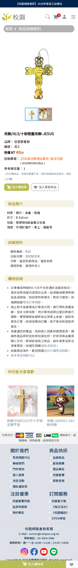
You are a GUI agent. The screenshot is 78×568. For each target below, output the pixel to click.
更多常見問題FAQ (23, 355)
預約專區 (18, 512)
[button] (47, 17)
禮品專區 (58, 469)
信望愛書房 (22, 141)
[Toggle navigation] (73, 17)
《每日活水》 (60, 507)
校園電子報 (59, 501)
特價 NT (9, 152)
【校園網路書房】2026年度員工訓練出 (39, 4)
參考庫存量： (13, 168)
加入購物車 (17, 187)
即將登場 (58, 481)
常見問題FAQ (21, 457)
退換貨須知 (48, 346)
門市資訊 (18, 469)
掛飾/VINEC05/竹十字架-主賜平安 (25, 422)
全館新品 (58, 457)
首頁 (9, 28)
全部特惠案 (19, 507)
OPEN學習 (59, 518)
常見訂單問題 (32, 302)
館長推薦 (58, 463)
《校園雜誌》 (60, 512)
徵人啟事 (18, 475)
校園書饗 (58, 475)
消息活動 (18, 481)
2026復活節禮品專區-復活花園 (41, 158)
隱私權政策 (20, 486)
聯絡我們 (18, 463)
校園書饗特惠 (21, 501)
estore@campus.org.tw (44, 534)
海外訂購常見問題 (56, 351)
